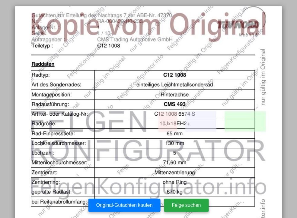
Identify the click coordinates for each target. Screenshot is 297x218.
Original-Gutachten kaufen (124, 205)
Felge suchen (186, 205)
